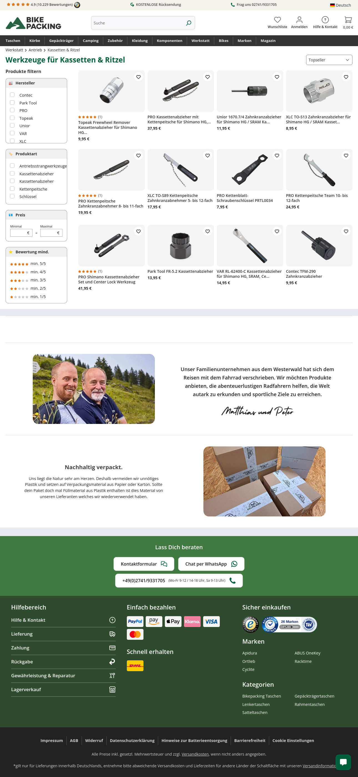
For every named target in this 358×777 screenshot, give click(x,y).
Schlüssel (28, 196)
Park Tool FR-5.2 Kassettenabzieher (180, 271)
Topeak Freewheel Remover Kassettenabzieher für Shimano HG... (107, 127)
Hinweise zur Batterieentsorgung (194, 740)
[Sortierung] (329, 60)
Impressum (52, 740)
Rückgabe (63, 661)
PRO (23, 110)
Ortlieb (248, 661)
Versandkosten (195, 754)
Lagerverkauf (63, 689)
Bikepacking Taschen (261, 696)
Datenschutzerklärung (132, 740)
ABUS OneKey (308, 653)
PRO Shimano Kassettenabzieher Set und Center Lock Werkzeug (109, 279)
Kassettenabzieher (36, 173)
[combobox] (136, 22)
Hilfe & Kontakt (63, 620)
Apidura (249, 653)
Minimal (21, 230)
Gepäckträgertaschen (314, 696)
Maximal (51, 230)
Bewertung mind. (32, 251)
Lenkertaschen (256, 704)
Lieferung (63, 634)
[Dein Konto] (299, 21)
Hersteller (25, 83)
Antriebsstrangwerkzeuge (43, 166)
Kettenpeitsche (33, 189)
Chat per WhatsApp (211, 564)
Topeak (26, 118)
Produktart (26, 153)
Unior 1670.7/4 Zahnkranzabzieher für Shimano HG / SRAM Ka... (249, 119)
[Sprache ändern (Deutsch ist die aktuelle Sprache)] (340, 5)
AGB (74, 740)
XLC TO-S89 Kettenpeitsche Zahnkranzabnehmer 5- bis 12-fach (180, 198)
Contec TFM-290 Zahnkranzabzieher (304, 274)
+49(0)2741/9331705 (178, 581)
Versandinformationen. (324, 765)
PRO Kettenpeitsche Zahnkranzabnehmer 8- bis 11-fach (110, 204)
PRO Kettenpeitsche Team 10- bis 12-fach (317, 198)
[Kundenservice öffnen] (343, 762)
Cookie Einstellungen (293, 740)
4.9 (43, 5)
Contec (25, 95)
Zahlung (63, 647)
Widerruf (94, 740)
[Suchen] (188, 22)
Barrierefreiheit (250, 740)
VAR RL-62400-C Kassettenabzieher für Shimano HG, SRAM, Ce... (249, 274)
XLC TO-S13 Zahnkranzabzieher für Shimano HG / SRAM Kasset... (318, 119)
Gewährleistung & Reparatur (63, 675)
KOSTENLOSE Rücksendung (155, 4)
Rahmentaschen (310, 704)
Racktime (303, 661)
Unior (24, 125)
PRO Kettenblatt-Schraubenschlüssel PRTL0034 (245, 198)
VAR (23, 133)
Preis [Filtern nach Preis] (20, 215)
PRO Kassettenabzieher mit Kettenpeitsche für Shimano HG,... (179, 119)
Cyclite (248, 669)
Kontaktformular (144, 564)
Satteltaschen (254, 712)
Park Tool (28, 103)
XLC (22, 141)
